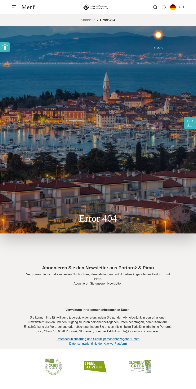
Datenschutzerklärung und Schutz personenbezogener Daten (98, 339)
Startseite (88, 20)
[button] (5, 47)
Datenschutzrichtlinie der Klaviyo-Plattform (98, 343)
